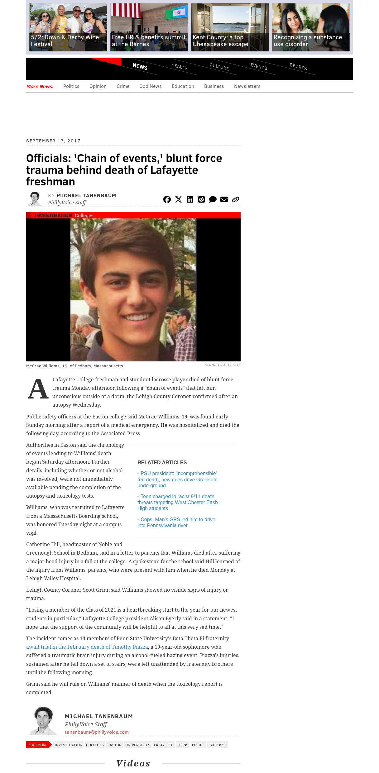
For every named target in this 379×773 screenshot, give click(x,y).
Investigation (53, 215)
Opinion (98, 86)
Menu (36, 69)
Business (214, 86)
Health (179, 66)
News (139, 66)
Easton (115, 744)
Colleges (84, 215)
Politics (71, 86)
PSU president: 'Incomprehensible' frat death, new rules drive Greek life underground (177, 479)
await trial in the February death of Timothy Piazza (87, 647)
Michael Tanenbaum (87, 195)
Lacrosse (218, 744)
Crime (123, 86)
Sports (298, 66)
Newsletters (247, 86)
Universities (137, 744)
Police (198, 744)
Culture (219, 66)
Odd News (150, 86)
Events (259, 66)
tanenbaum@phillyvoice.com (97, 731)
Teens (182, 744)
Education (183, 86)
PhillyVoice (69, 68)
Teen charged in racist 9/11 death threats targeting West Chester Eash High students (177, 502)
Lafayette (163, 744)
